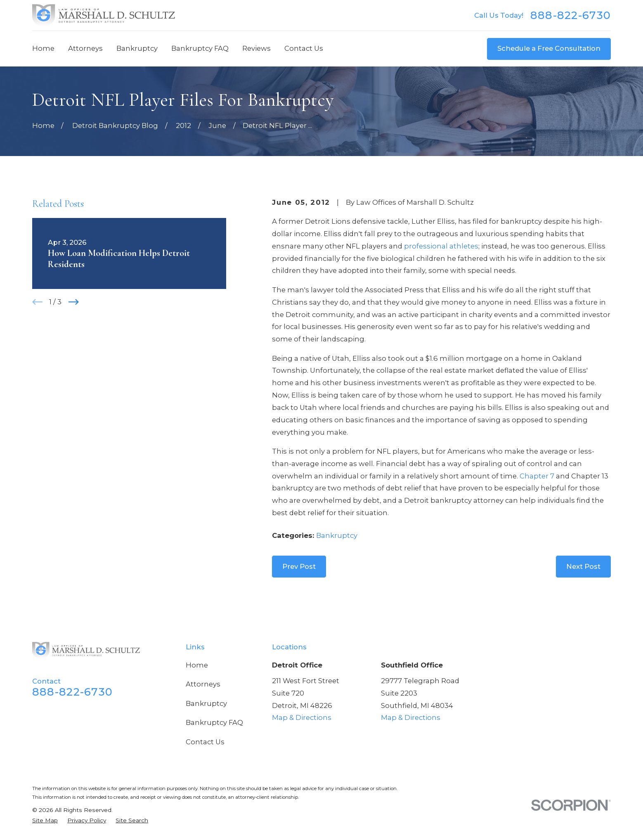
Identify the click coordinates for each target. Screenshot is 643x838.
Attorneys (203, 684)
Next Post (583, 566)
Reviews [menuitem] (256, 48)
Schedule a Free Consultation (548, 48)
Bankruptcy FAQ (214, 722)
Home (197, 665)
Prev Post (299, 566)
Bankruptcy (336, 535)
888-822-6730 (570, 15)
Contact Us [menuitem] (303, 48)
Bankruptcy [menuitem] (137, 48)
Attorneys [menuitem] (85, 48)
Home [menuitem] (43, 48)
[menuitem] (45, 820)
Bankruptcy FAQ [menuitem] (200, 48)
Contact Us (205, 742)
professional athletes (441, 246)
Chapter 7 (537, 476)
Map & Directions (301, 717)
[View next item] (74, 302)
